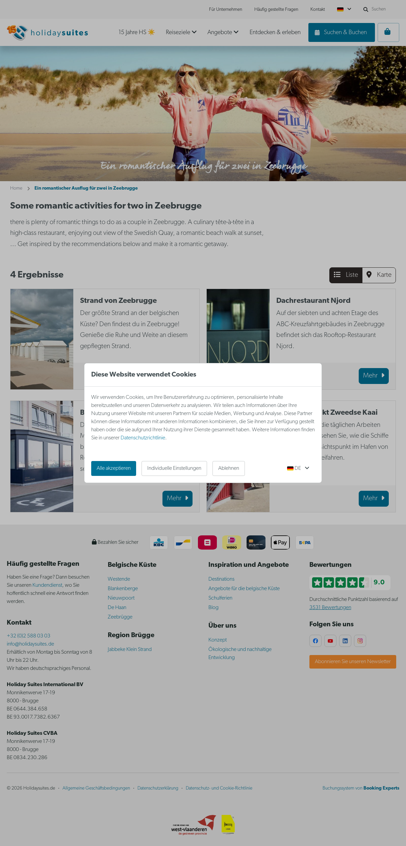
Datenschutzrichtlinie (143, 438)
